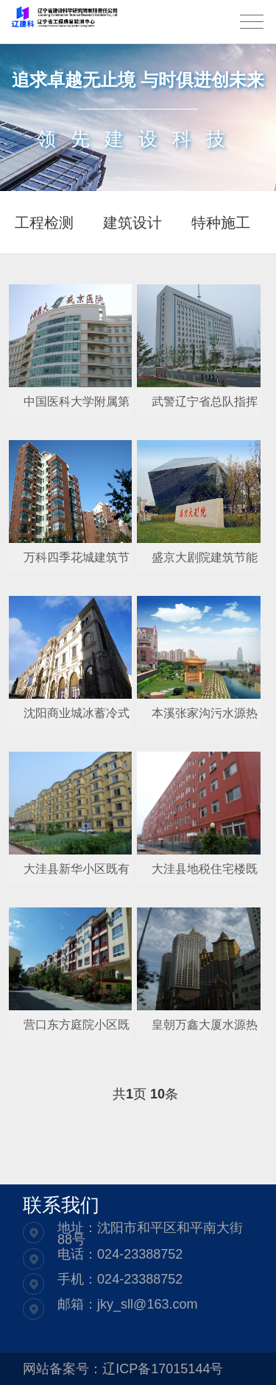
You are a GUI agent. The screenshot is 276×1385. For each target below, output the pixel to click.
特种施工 (220, 223)
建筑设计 (132, 223)
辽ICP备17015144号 (162, 1368)
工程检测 (44, 223)
